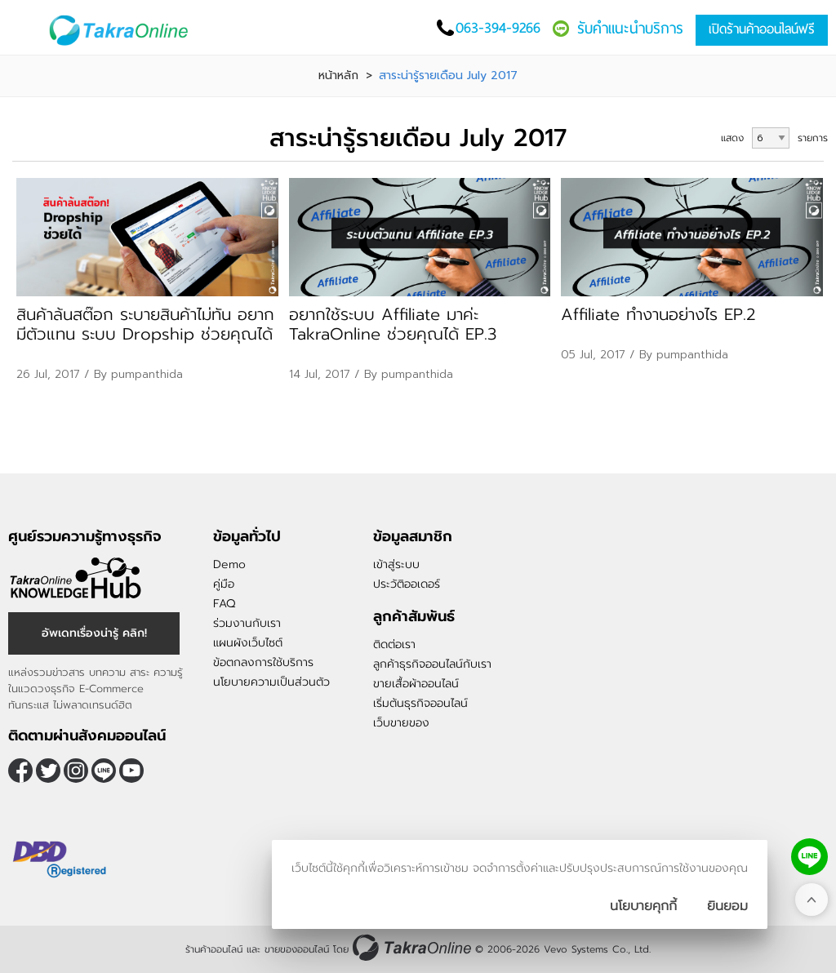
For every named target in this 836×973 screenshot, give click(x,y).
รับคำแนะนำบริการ (630, 28)
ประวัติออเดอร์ (406, 584)
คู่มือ (223, 584)
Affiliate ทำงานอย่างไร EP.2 (658, 314)
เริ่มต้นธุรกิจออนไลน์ (420, 703)
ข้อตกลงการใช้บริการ (263, 662)
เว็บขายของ (401, 722)
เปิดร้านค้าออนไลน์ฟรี (762, 29)
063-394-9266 (498, 27)
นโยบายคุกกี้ (643, 906)
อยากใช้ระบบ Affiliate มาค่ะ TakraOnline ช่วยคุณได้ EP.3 (392, 324)
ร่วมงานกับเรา (247, 623)
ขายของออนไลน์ (297, 949)
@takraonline (103, 770)
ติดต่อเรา (394, 644)
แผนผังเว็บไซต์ (247, 642)
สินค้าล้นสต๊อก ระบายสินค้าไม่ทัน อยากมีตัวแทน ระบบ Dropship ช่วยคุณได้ (145, 324)
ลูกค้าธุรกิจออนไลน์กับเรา (432, 664)
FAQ (224, 603)
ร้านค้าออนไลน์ (213, 949)
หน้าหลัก (338, 76)
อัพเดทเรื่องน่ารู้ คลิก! (94, 633)
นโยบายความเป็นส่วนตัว (271, 682)
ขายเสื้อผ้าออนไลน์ (416, 683)
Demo (229, 564)
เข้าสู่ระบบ (396, 564)
